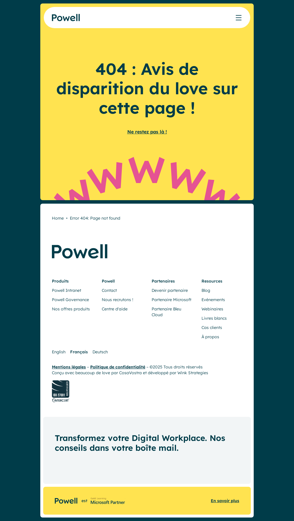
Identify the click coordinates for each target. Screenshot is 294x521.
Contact (109, 290)
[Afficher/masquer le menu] (238, 17)
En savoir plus (225, 500)
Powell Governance (70, 299)
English (59, 351)
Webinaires (212, 309)
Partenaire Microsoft (171, 299)
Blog (206, 290)
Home (58, 218)
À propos (210, 336)
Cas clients (212, 327)
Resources (212, 281)
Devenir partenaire (170, 290)
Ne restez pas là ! (147, 132)
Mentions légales (69, 367)
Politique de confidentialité (117, 367)
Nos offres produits (71, 309)
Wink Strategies (192, 372)
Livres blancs (214, 318)
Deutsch (100, 351)
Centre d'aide (115, 309)
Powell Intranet (66, 290)
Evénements (213, 299)
